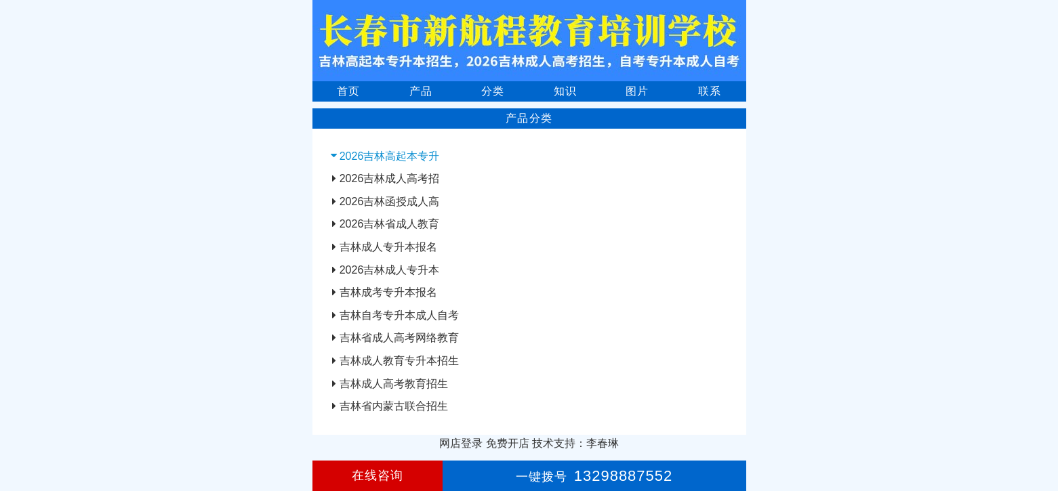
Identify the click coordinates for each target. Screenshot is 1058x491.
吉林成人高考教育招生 (394, 383)
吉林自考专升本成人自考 (399, 315)
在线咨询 (377, 475)
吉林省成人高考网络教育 (399, 337)
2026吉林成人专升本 (390, 270)
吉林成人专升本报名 (388, 247)
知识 (565, 91)
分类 (492, 91)
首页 (348, 91)
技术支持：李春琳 (575, 443)
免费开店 (507, 443)
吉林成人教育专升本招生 (399, 360)
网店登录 (461, 443)
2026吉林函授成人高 (390, 201)
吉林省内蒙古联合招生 (394, 406)
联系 (709, 91)
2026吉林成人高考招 (390, 178)
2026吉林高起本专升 (390, 156)
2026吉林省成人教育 (390, 224)
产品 (420, 91)
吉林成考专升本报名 (388, 292)
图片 (637, 91)
